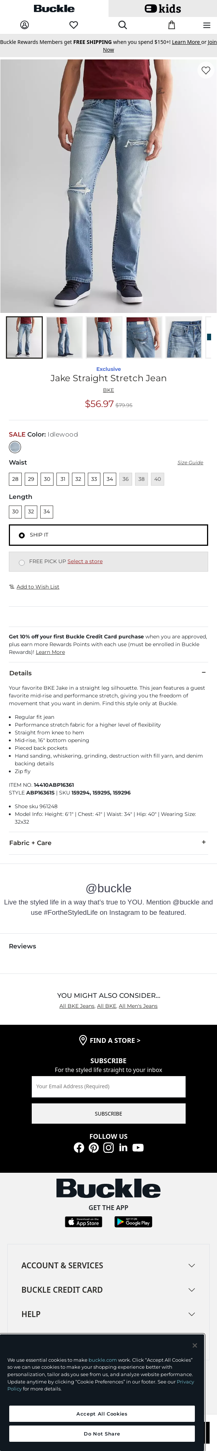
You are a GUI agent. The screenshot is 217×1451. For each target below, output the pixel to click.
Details (108, 673)
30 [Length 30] (15, 511)
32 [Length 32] (31, 511)
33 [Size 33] (94, 479)
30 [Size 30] (47, 479)
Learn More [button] (50, 652)
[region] (102, 1392)
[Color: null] (15, 447)
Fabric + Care (108, 842)
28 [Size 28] (15, 479)
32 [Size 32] (78, 479)
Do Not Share (102, 1434)
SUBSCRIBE (108, 1113)
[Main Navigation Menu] (207, 25)
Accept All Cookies (102, 1414)
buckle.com (103, 1360)
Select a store (85, 561)
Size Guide (190, 462)
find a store (115, 1040)
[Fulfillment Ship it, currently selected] (22, 535)
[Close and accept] (195, 1345)
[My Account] (24, 25)
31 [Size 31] (63, 479)
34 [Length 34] (47, 511)
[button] (108, 644)
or (190, 41)
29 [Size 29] (31, 479)
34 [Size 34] (110, 479)
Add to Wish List (34, 586)
